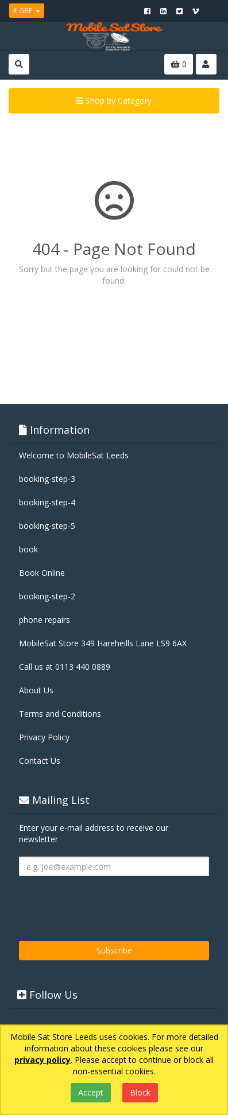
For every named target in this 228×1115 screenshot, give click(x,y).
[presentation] (106, 904)
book (28, 549)
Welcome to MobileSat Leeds (74, 455)
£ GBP (26, 10)
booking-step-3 (47, 478)
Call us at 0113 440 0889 (64, 666)
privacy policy (42, 1059)
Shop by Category (114, 100)
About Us (36, 690)
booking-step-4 (47, 502)
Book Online (42, 572)
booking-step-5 (47, 525)
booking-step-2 (47, 596)
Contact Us (39, 760)
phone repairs (44, 619)
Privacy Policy (44, 737)
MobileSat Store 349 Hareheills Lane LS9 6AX (103, 643)
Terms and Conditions (60, 713)
